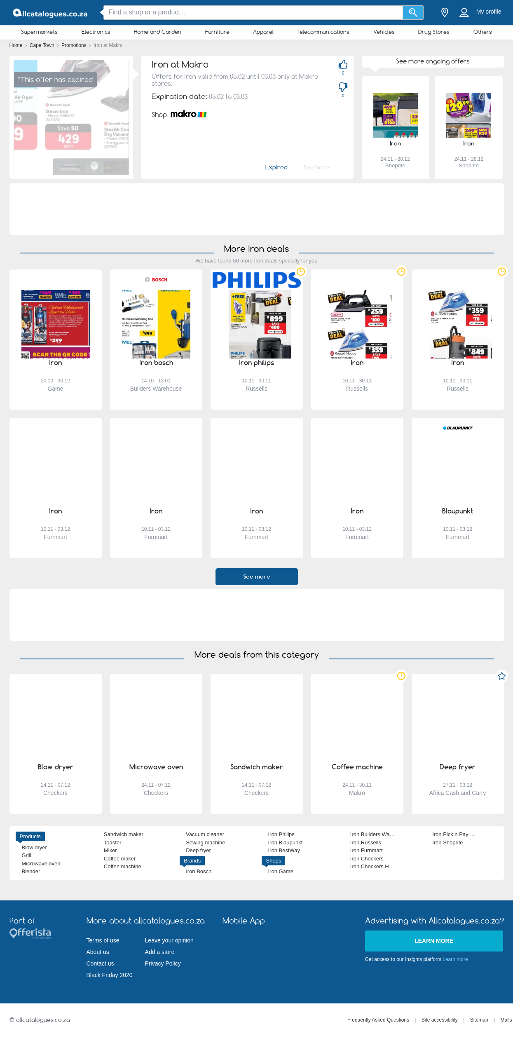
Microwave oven (41, 863)
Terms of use (103, 940)
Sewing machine (205, 842)
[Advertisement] (256, 209)
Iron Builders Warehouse (379, 834)
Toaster (113, 842)
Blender (31, 871)
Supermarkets (39, 31)
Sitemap (479, 1020)
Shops (273, 861)
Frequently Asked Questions (378, 1020)
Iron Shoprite (447, 842)
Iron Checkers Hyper (374, 866)
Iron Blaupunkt (285, 842)
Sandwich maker (123, 834)
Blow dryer (34, 847)
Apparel (263, 31)
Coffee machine (122, 866)
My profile (488, 11)
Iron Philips (281, 834)
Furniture (217, 31)
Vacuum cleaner (205, 834)
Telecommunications (323, 31)
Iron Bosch (198, 871)
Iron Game (280, 871)
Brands (192, 861)
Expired (276, 167)
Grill (26, 855)
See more (256, 576)
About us (98, 952)
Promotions (74, 45)
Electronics (96, 31)
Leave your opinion (169, 940)
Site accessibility (440, 1020)
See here (316, 167)
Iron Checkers (367, 858)
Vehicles (384, 31)
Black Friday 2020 (110, 975)
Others (482, 31)
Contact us (100, 963)
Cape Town (43, 45)
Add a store (160, 952)
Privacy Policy (163, 963)
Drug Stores (434, 31)
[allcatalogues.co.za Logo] (50, 12)
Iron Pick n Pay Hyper (458, 834)
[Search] (413, 12)
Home (16, 45)
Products (30, 836)
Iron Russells (365, 842)
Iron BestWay (284, 850)
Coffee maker (120, 858)
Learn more (434, 940)
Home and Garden (157, 31)
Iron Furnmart (366, 850)
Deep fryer (198, 850)
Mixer (110, 850)
